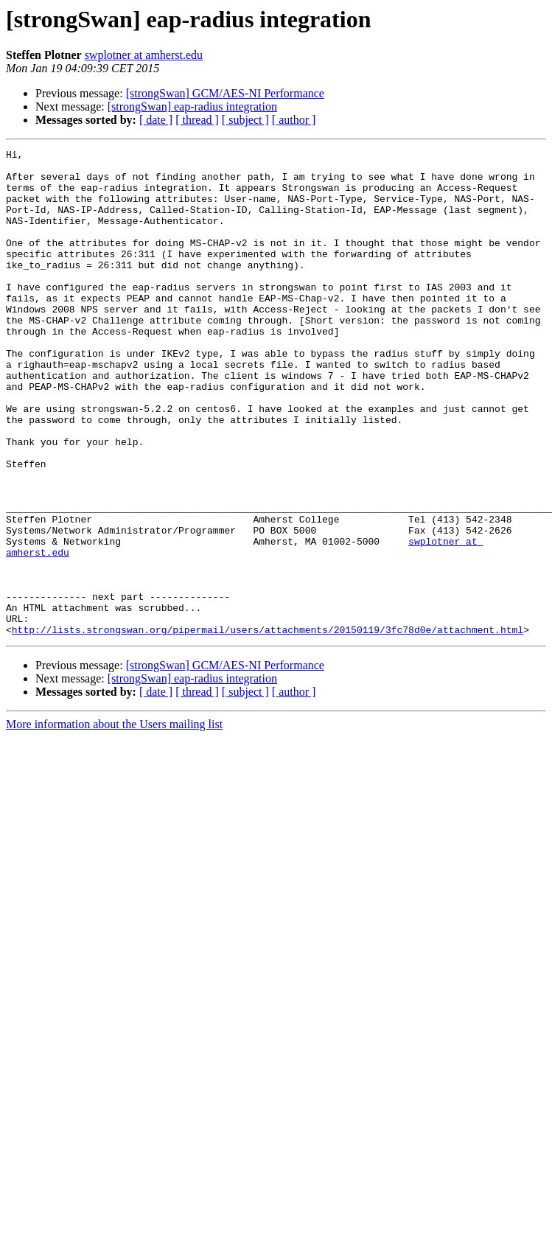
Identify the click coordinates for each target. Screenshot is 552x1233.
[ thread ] (197, 119)
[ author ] (294, 119)
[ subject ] (245, 119)
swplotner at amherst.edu (144, 55)
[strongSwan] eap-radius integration (192, 106)
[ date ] (155, 119)
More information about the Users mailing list (114, 821)
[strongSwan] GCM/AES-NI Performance (225, 93)
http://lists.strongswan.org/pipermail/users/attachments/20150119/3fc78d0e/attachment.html (267, 726)
